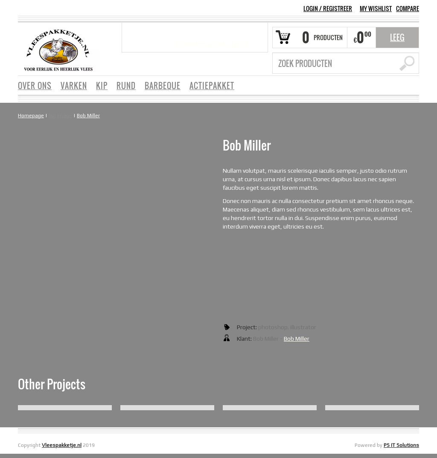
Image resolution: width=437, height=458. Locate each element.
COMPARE (407, 8)
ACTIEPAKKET (211, 85)
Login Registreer (327, 8)
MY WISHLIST (376, 8)
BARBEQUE (163, 85)
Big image (60, 116)
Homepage (31, 116)
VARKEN (74, 85)
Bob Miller (88, 116)
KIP (102, 85)
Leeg (397, 37)
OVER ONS (35, 85)
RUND (126, 85)
